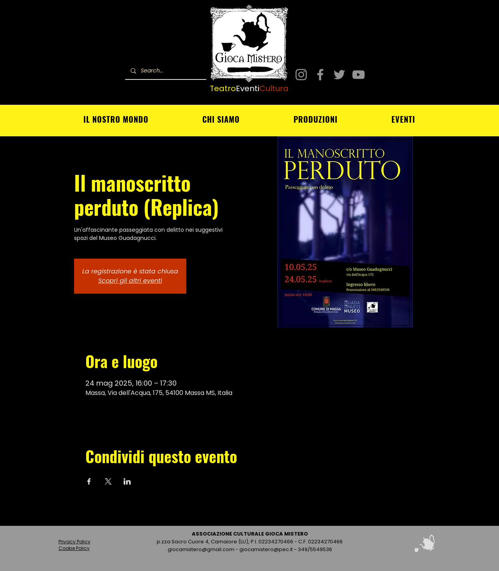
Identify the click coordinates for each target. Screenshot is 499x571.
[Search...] (165, 70)
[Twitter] (339, 74)
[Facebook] (320, 74)
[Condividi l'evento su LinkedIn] (127, 481)
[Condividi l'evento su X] (108, 481)
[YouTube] (358, 74)
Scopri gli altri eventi (130, 280)
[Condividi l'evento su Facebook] (89, 481)
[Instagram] (301, 74)
